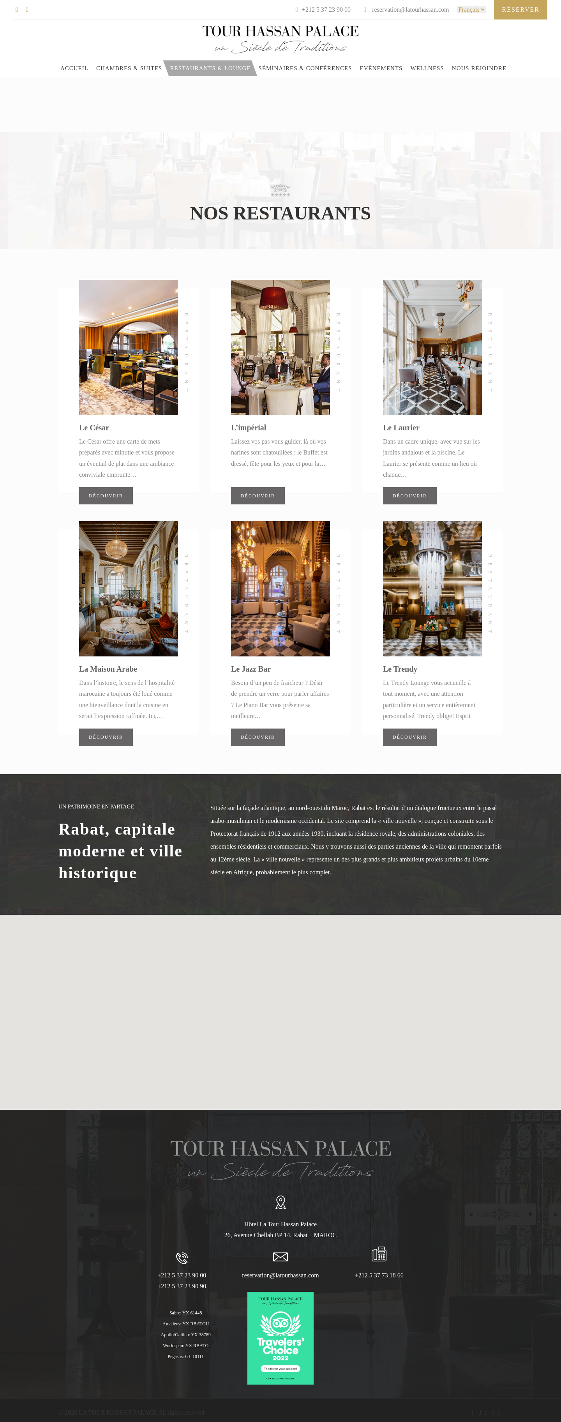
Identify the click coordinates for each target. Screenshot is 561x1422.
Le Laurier (401, 427)
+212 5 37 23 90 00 (181, 1275)
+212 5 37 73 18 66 (379, 1275)
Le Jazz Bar (251, 669)
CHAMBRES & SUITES (129, 68)
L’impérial (248, 427)
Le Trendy (400, 669)
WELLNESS (427, 68)
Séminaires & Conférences (305, 68)
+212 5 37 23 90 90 (181, 1286)
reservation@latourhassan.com (280, 1275)
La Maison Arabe (108, 669)
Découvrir (106, 496)
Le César (94, 427)
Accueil (74, 68)
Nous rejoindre (479, 68)
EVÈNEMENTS (381, 68)
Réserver (521, 9)
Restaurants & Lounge (210, 68)
